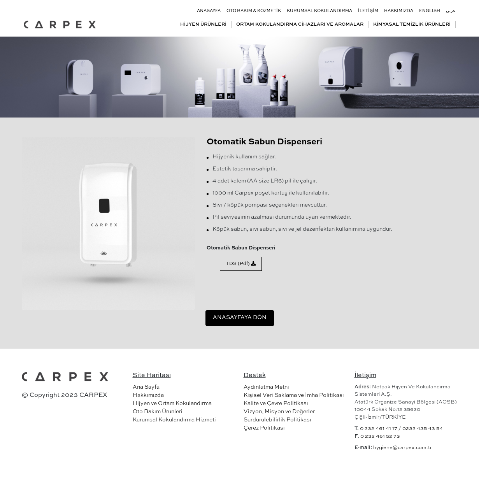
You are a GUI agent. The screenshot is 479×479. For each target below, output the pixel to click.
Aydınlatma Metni (266, 387)
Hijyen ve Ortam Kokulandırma (172, 403)
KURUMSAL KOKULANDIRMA (319, 11)
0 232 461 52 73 (380, 436)
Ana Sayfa (146, 387)
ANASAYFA (209, 11)
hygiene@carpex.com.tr (402, 447)
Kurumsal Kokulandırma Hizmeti (174, 420)
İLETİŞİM (368, 11)
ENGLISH (429, 11)
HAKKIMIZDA (398, 11)
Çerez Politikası (264, 428)
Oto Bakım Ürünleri (157, 411)
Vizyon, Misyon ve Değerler (279, 411)
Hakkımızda (148, 395)
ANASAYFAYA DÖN (240, 317)
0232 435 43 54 (422, 428)
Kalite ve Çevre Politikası (276, 403)
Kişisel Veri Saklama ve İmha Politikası (294, 395)
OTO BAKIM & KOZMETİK (253, 11)
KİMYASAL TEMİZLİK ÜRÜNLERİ (412, 24)
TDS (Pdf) (241, 263)
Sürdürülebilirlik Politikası (277, 420)
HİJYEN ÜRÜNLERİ (203, 24)
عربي (451, 11)
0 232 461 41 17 (378, 428)
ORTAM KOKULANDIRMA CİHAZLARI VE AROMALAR (299, 24)
